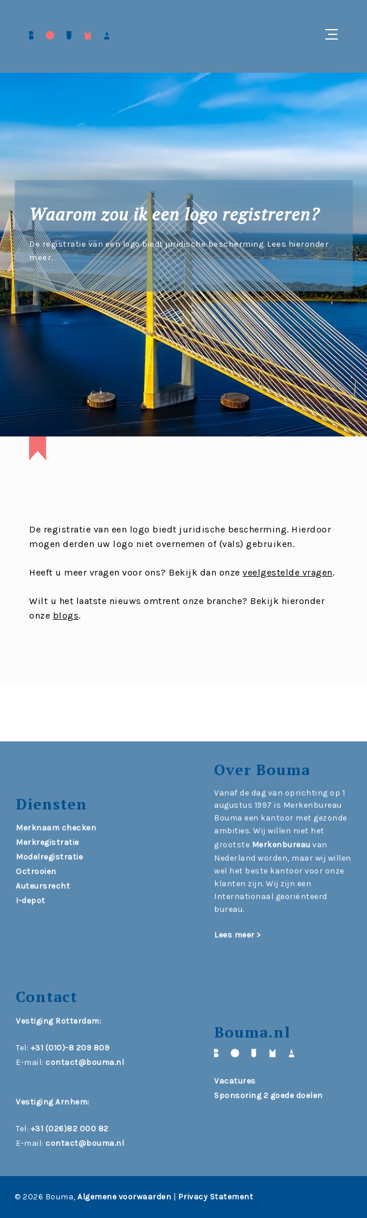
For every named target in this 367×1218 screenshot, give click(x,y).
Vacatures (235, 1081)
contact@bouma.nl (84, 1062)
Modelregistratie (49, 857)
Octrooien (36, 871)
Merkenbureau (281, 845)
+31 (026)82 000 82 (70, 1129)
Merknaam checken (56, 828)
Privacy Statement (216, 1197)
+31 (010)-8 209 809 (70, 1048)
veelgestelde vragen (288, 572)
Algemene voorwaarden (124, 1197)
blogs (66, 615)
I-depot (30, 900)
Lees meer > (237, 935)
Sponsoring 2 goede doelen (268, 1095)
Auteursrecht (43, 886)
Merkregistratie (47, 842)
